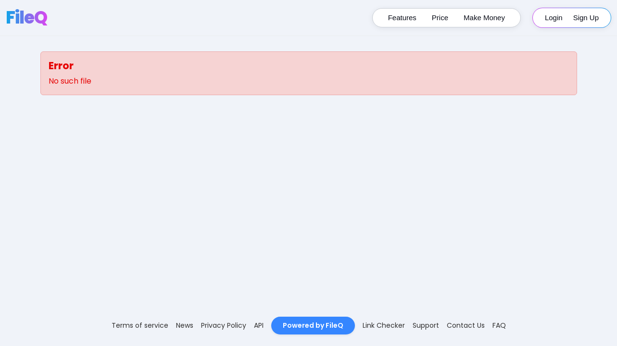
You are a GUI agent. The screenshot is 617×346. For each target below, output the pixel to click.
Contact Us (466, 325)
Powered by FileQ (313, 325)
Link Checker (384, 325)
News (184, 325)
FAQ (499, 325)
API (259, 325)
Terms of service (140, 325)
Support (426, 325)
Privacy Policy (223, 325)
